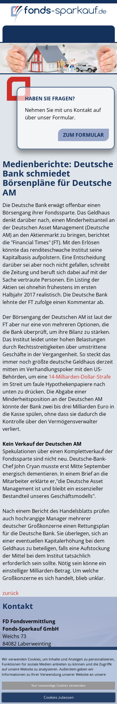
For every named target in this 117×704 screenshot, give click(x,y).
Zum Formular (83, 134)
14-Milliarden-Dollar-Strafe (80, 376)
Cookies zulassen (59, 697)
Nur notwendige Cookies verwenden (58, 685)
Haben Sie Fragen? (50, 98)
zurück (10, 593)
